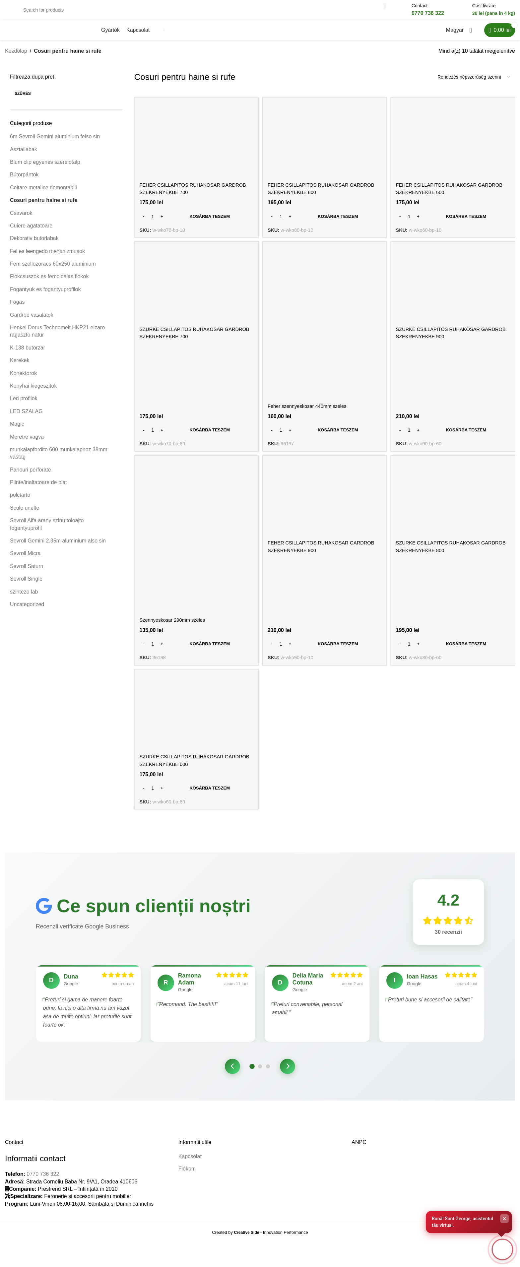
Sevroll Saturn (26, 572)
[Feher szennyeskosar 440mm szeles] (325, 330)
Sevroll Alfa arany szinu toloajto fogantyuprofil (47, 530)
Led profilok (23, 405)
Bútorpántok (24, 181)
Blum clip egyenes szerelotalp (45, 168)
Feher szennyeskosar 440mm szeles (312, 411)
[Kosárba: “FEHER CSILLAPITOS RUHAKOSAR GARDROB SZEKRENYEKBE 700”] (196, 221)
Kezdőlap (16, 57)
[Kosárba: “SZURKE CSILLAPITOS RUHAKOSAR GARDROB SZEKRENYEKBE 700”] (196, 436)
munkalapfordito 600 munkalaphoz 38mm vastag (58, 459)
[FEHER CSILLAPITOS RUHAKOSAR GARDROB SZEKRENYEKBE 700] (196, 146)
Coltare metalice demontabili (43, 194)
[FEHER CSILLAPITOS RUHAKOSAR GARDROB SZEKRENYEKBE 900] (325, 506)
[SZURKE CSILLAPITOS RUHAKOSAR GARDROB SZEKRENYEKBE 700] (196, 292)
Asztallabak (23, 155)
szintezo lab (24, 598)
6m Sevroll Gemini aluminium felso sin (55, 143)
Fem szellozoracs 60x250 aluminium (53, 270)
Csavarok (21, 219)
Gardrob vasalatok (31, 321)
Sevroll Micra (25, 560)
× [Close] (504, 1217)
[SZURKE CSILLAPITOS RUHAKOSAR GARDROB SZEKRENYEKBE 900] (454, 292)
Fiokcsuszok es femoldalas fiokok (49, 283)
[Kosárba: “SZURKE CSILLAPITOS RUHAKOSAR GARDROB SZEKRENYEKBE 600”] (196, 795)
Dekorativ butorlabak (34, 245)
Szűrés (23, 99)
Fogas (17, 308)
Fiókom (187, 1193)
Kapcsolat (190, 1180)
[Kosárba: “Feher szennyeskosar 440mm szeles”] (325, 436)
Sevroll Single (26, 585)
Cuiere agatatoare (31, 232)
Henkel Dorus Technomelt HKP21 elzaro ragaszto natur (57, 337)
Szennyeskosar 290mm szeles (176, 625)
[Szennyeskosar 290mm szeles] (196, 544)
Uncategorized (27, 610)
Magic (17, 430)
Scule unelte (24, 514)
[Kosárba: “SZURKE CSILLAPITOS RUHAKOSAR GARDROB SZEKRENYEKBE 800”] (454, 650)
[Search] (200, 13)
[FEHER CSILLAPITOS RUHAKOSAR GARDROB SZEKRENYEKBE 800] (325, 146)
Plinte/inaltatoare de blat (38, 488)
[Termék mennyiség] (153, 221)
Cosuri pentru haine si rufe (44, 206)
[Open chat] (501, 1248)
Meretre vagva (27, 443)
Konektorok (23, 379)
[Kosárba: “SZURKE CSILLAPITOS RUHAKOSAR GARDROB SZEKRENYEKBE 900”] (454, 436)
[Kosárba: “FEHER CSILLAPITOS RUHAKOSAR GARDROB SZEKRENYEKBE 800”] (325, 221)
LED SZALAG (26, 417)
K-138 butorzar (27, 354)
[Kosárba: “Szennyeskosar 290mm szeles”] (196, 650)
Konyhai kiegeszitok (33, 392)
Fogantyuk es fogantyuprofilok (45, 295)
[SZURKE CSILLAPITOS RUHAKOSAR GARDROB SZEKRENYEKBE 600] (196, 720)
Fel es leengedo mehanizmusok (47, 257)
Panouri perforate (30, 476)
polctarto (20, 501)
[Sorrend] (473, 84)
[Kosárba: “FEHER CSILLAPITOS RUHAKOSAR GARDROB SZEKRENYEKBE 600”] (454, 221)
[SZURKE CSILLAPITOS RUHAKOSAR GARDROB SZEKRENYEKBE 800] (454, 506)
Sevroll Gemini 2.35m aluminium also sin (58, 547)
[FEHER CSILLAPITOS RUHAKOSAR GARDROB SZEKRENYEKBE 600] (454, 146)
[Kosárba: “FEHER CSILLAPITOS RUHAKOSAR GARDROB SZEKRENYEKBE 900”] (325, 650)
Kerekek (20, 366)
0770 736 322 (43, 1198)
